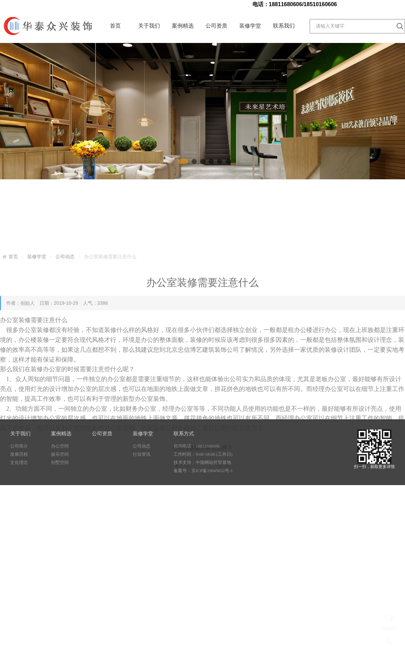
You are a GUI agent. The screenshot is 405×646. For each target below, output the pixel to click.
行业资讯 (141, 467)
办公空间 (60, 459)
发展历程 (19, 467)
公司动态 (65, 316)
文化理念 (19, 475)
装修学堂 (250, 26)
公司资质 (216, 26)
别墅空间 (60, 475)
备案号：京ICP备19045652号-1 (203, 483)
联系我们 (284, 26)
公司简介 (19, 459)
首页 (115, 26)
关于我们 (149, 26)
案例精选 (183, 26)
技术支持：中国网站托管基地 (202, 475)
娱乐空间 (60, 467)
